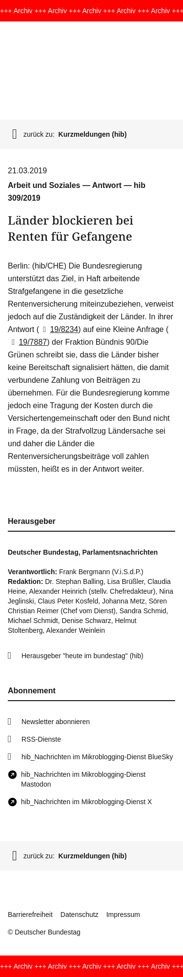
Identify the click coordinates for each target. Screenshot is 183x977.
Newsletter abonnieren (55, 722)
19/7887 (27, 342)
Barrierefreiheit (30, 914)
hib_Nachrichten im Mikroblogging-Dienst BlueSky (97, 757)
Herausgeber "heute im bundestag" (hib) (82, 656)
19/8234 (58, 329)
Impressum (123, 914)
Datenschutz (80, 914)
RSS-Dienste (41, 739)
